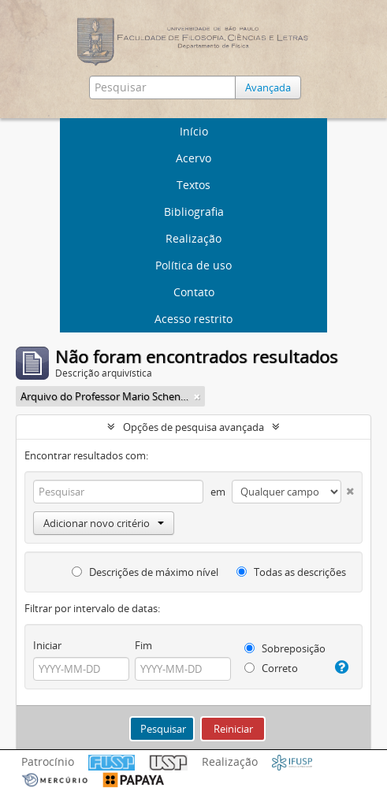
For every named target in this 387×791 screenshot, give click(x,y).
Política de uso (193, 265)
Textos (193, 184)
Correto (271, 668)
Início (194, 131)
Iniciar (47, 645)
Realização (193, 238)
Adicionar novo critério (103, 523)
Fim (143, 645)
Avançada (268, 87)
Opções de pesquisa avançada (193, 427)
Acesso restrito (193, 318)
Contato (193, 291)
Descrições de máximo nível (145, 572)
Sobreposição (285, 648)
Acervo (193, 157)
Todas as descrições (291, 572)
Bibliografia (194, 211)
